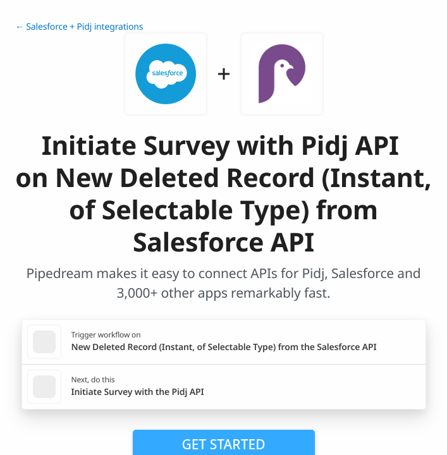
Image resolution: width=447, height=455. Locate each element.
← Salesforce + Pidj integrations (79, 27)
